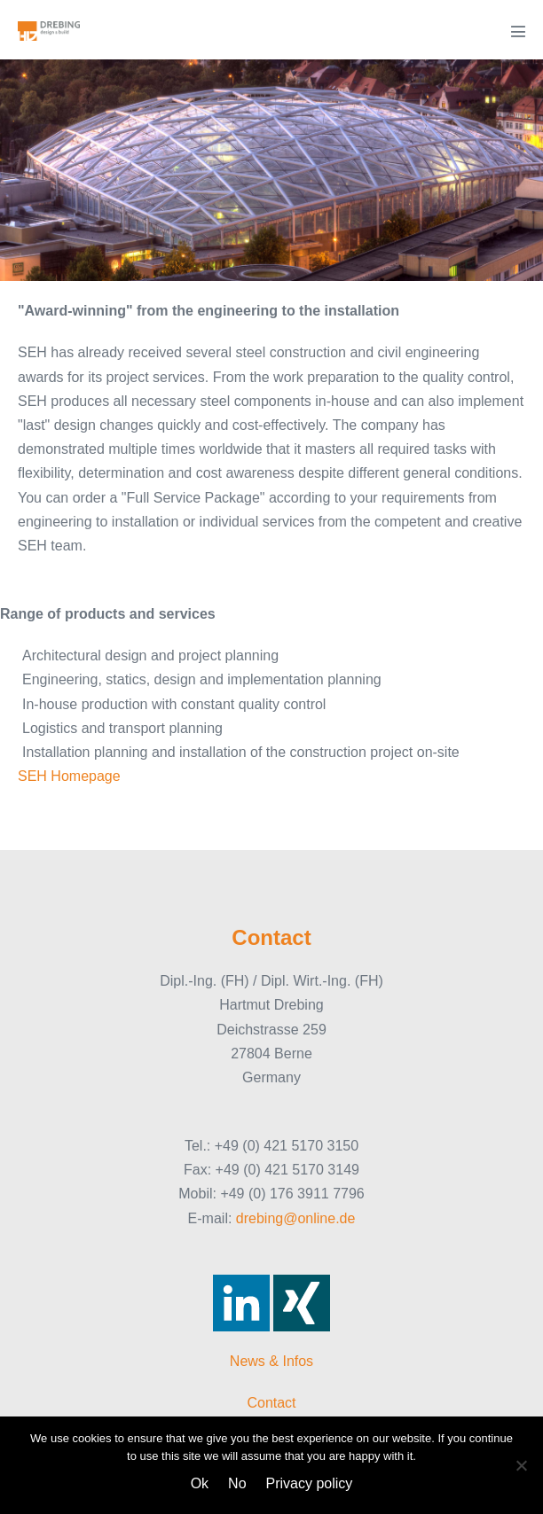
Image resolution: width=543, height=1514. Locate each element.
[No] (521, 1465)
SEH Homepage (69, 776)
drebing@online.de (296, 1218)
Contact (271, 1402)
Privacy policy (309, 1483)
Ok (200, 1483)
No (237, 1483)
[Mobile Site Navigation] (518, 31)
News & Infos (271, 1361)
